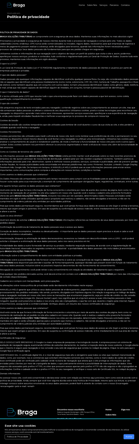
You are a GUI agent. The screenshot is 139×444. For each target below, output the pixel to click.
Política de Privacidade (17, 436)
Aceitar (129, 436)
